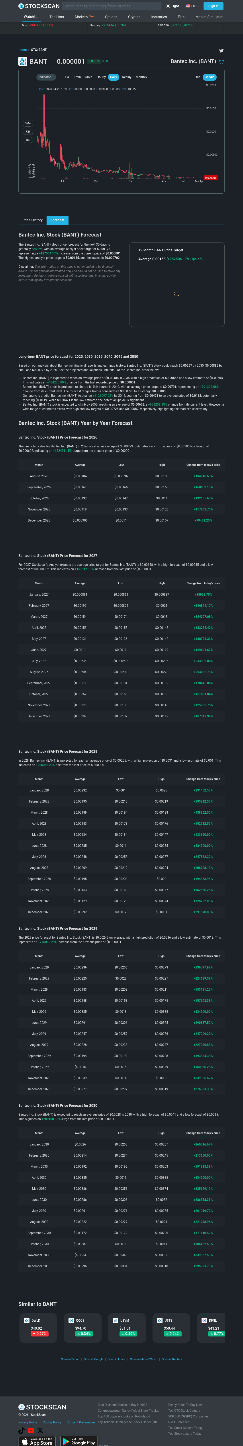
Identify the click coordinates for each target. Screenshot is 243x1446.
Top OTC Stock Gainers (184, 1410)
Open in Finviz (117, 1359)
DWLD (36, 1320)
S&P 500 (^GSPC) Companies (188, 1416)
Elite (181, 17)
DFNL (213, 1320)
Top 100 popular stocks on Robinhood (124, 1416)
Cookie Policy (52, 1422)
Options (111, 17)
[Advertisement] (121, 206)
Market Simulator (209, 17)
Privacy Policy (27, 1422)
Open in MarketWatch (143, 1359)
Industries (159, 17)
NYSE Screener (178, 1422)
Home (22, 50)
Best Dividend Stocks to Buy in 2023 (122, 1405)
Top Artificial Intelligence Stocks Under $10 (127, 1422)
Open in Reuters (172, 1359)
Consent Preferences (81, 1422)
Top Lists (56, 17)
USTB (168, 1320)
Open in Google (93, 1359)
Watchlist (31, 17)
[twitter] (221, 51)
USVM (124, 1320)
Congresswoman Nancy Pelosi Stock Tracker (128, 1410)
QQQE (80, 1320)
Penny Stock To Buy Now (185, 1405)
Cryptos (134, 17)
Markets (84, 17)
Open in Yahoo (70, 1359)
